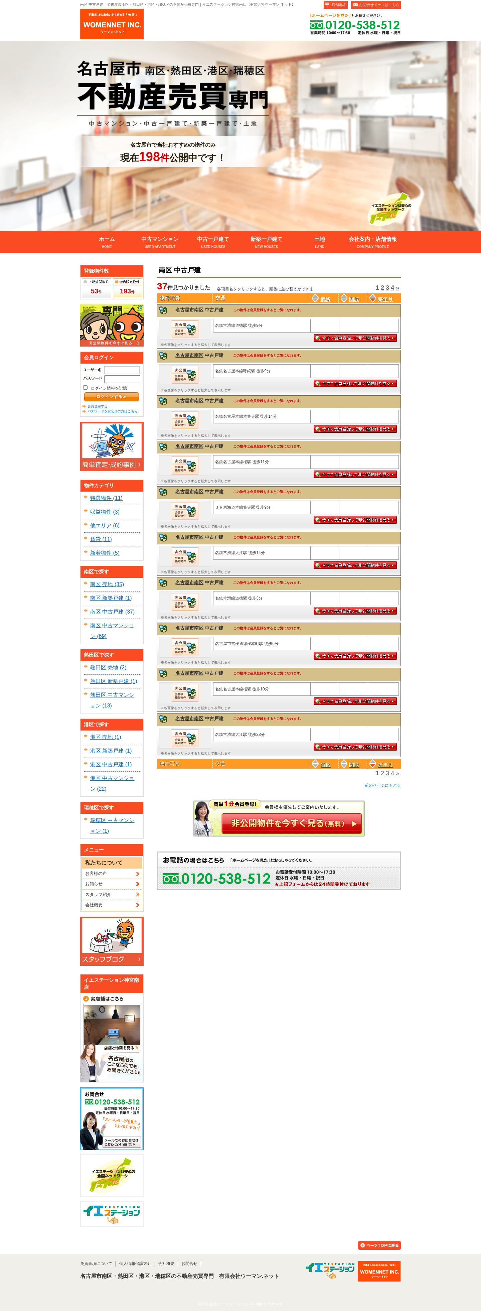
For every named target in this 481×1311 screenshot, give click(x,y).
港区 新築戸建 (107, 751)
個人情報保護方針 (135, 1263)
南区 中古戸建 (107, 612)
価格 (321, 299)
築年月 (381, 299)
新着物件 (101, 553)
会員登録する (98, 406)
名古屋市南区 (189, 309)
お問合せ (189, 1263)
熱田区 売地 (104, 667)
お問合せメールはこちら (379, 5)
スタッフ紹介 (98, 894)
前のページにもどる (383, 785)
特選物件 (101, 498)
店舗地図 (339, 5)
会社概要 (94, 904)
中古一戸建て (213, 243)
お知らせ (94, 883)
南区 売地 (101, 584)
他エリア (101, 525)
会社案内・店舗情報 (373, 243)
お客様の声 (96, 873)
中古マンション (160, 243)
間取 (350, 299)
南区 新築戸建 (107, 598)
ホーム (107, 243)
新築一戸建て (266, 243)
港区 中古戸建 (107, 764)
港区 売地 (101, 737)
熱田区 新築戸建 (109, 681)
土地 (319, 243)
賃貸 (95, 539)
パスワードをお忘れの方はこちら (113, 411)
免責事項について (96, 1263)
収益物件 (101, 512)
